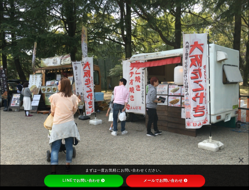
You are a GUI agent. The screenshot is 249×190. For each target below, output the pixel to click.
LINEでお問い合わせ (83, 180)
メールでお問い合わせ (165, 180)
